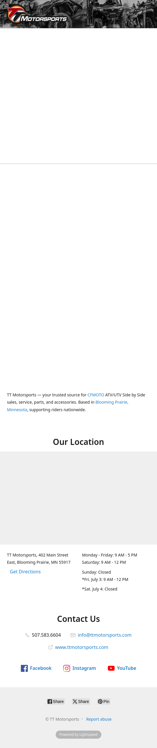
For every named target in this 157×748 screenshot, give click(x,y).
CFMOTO (95, 395)
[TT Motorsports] (35, 14)
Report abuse (99, 719)
